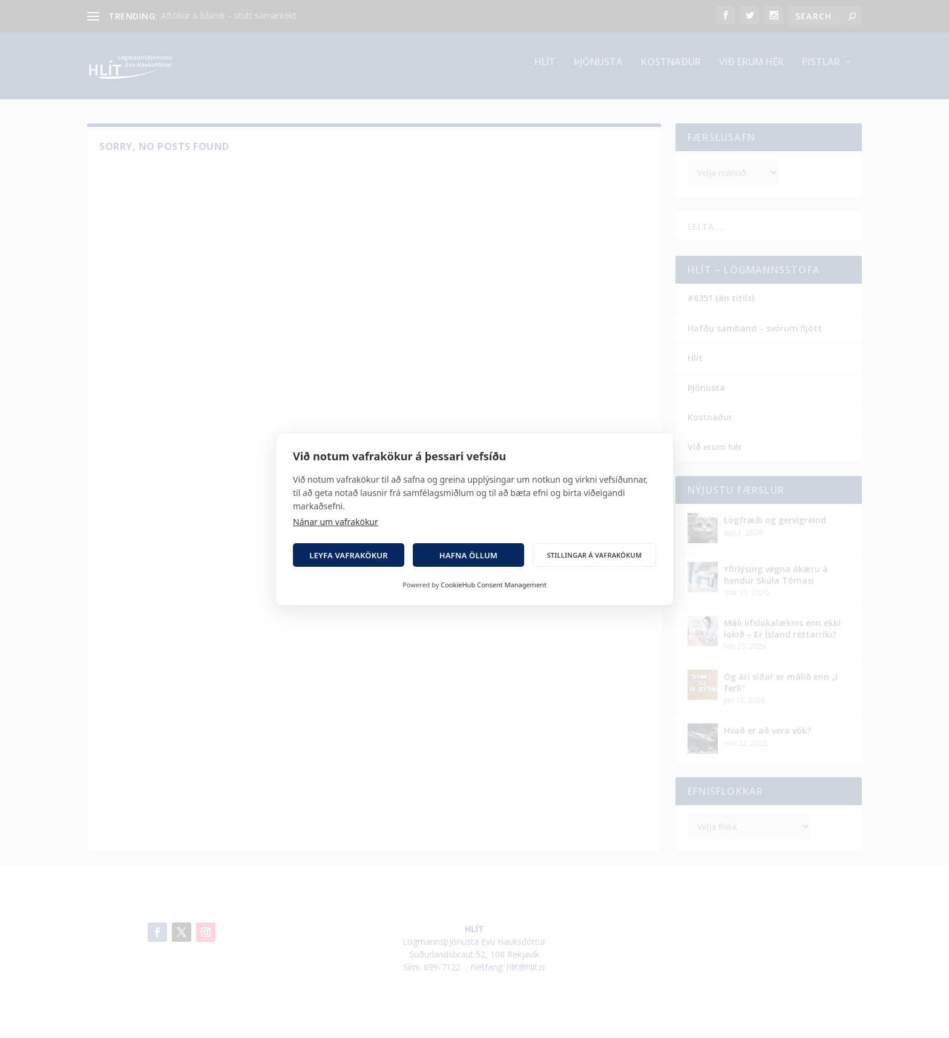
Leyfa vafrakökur (348, 555)
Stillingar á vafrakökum (594, 555)
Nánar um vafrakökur (335, 521)
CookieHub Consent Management (494, 584)
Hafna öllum (468, 555)
